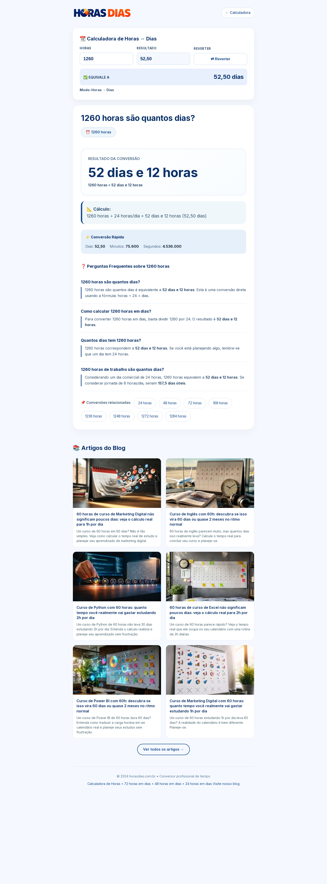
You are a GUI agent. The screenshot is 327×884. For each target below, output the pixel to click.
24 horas (145, 403)
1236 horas (93, 416)
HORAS (85, 48)
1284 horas (178, 416)
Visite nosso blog (226, 784)
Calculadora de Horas (103, 784)
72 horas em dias (137, 784)
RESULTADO (146, 48)
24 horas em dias (198, 784)
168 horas (220, 403)
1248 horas (121, 416)
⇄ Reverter (220, 59)
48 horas (170, 403)
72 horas (195, 403)
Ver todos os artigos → (163, 749)
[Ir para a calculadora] (102, 13)
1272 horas (149, 416)
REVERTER (202, 48)
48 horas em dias (168, 784)
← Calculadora (237, 12)
